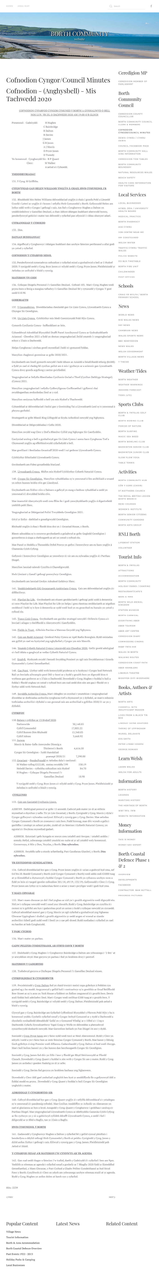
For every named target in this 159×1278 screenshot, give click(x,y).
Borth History (127, 790)
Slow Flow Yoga (129, 457)
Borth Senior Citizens (132, 514)
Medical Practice (129, 216)
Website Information (131, 816)
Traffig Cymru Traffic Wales (132, 249)
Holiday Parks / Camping (134, 586)
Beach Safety (126, 178)
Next (112, 1197)
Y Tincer (123, 362)
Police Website (128, 256)
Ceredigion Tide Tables (133, 159)
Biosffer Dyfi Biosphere (134, 678)
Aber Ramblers (128, 668)
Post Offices (126, 277)
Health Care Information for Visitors (134, 184)
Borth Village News (131, 357)
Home (9, 6)
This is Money (127, 839)
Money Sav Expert (129, 845)
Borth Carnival (128, 615)
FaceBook (124, 885)
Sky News (124, 325)
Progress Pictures (130, 895)
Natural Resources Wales (135, 172)
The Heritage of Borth (132, 805)
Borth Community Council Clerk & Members (135, 123)
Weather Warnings (130, 385)
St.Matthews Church (131, 491)
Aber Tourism (127, 626)
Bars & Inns (125, 597)
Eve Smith (124, 739)
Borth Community (129, 581)
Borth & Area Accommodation (23, 1243)
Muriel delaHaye (129, 734)
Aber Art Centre (128, 631)
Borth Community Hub (132, 480)
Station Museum (128, 610)
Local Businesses (129, 203)
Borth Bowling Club (131, 442)
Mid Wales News (128, 320)
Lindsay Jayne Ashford (133, 723)
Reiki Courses (127, 504)
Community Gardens (131, 520)
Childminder (126, 272)
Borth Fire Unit (128, 266)
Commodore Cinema (131, 641)
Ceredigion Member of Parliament (132, 82)
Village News (13, 1231)
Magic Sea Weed (128, 437)
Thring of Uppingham (132, 728)
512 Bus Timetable (129, 261)
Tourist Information (17, 1237)
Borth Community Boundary (129, 165)
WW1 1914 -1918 (127, 811)
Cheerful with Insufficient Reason (131, 708)
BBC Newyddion (128, 341)
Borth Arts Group (130, 525)
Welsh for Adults (130, 772)
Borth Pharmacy (129, 222)
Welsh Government (130, 351)
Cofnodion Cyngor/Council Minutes (134, 131)
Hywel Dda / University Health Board (133, 209)
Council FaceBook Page (133, 146)
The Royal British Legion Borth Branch (134, 497)
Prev (10, 1197)
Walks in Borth (128, 652)
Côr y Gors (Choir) (130, 485)
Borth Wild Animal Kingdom (130, 603)
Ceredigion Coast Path (133, 663)
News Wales (126, 346)
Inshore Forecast (129, 390)
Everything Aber (129, 621)
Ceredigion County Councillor (130, 115)
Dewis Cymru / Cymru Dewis (132, 139)
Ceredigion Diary (129, 636)
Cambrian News (128, 330)
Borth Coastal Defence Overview (24, 1248)
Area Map (24, 6)
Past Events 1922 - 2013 (19, 1254)
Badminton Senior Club (133, 447)
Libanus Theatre (128, 673)
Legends (123, 795)
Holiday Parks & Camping (20, 1259)
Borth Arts (125, 702)
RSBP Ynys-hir (127, 647)
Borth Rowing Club (130, 421)
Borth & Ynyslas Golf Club (132, 414)
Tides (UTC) (125, 395)
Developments (127, 880)
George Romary (128, 749)
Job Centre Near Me (131, 232)
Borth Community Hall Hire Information (133, 152)
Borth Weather (128, 379)
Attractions (126, 571)
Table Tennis (126, 463)
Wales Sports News (130, 336)
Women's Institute (130, 509)
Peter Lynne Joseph (131, 744)
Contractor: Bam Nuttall (135, 890)
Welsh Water (126, 243)
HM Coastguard (128, 237)
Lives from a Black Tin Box (133, 716)
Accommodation (128, 576)
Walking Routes (128, 657)
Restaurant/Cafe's (130, 591)
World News (126, 315)
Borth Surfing (127, 431)
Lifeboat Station (129, 542)
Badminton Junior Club (133, 452)
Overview (124, 874)
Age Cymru (125, 227)
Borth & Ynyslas (129, 565)
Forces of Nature (129, 426)
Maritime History (129, 800)
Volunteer (125, 548)
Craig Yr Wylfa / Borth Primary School (133, 295)
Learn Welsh (126, 767)
